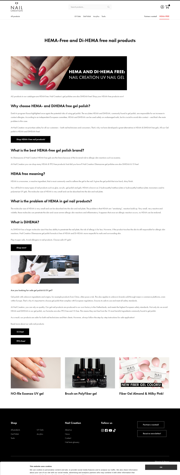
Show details (119, 470)
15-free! (20, 331)
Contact (68, 438)
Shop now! (21, 247)
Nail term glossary (72, 442)
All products (15, 16)
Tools (103, 16)
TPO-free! (20, 341)
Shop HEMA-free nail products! (30, 139)
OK (161, 455)
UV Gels (78, 16)
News (67, 434)
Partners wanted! (150, 16)
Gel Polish (87, 16)
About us (68, 430)
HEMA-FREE (164, 16)
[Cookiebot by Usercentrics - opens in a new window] (15, 470)
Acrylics (96, 16)
